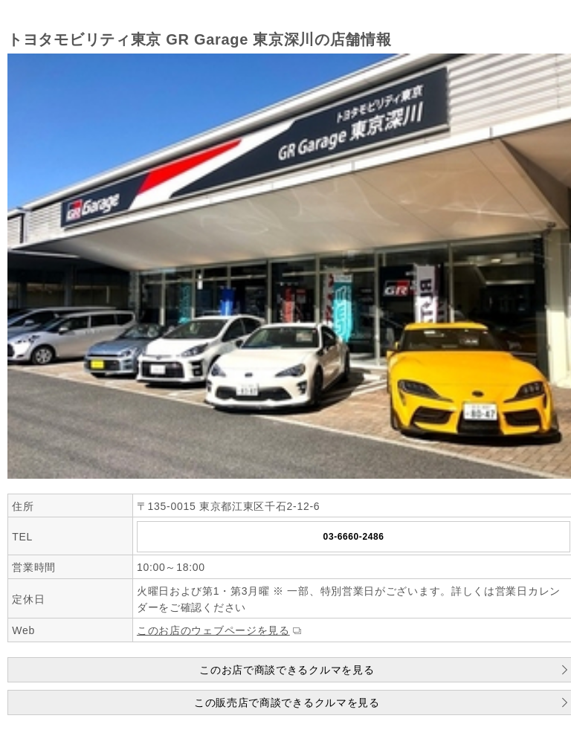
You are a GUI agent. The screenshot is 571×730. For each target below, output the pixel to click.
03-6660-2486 (353, 537)
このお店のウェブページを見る (213, 630)
